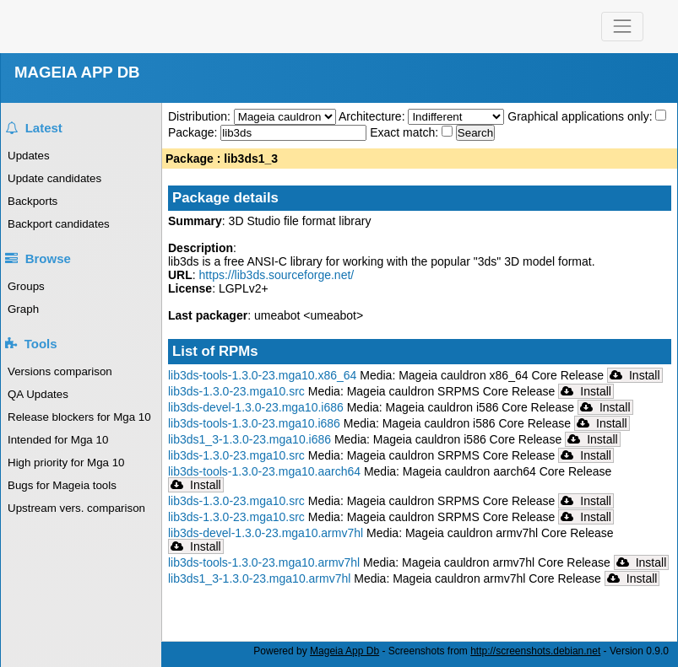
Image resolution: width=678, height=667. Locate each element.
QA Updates (38, 394)
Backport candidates (59, 224)
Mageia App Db (344, 651)
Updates (29, 155)
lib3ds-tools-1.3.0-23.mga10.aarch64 (264, 471)
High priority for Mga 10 (66, 462)
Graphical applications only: (579, 116)
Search (475, 132)
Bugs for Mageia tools (62, 485)
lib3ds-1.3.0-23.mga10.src (236, 391)
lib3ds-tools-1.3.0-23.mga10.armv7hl (264, 562)
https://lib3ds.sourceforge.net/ (277, 275)
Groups (26, 286)
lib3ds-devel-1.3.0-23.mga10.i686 (256, 407)
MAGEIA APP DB (77, 72)
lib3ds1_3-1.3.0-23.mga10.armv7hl (259, 578)
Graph (23, 309)
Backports (32, 201)
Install (635, 375)
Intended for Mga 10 (58, 439)
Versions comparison (60, 371)
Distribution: (201, 116)
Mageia (91, 26)
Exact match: (406, 132)
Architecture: (373, 116)
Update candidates (54, 178)
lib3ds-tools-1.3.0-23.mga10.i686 (254, 423)
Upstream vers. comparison (76, 508)
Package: (194, 132)
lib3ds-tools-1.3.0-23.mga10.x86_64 (262, 375)
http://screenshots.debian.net (535, 651)
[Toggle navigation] (622, 26)
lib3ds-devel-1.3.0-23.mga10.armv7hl (265, 533)
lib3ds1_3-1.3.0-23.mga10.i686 (249, 439)
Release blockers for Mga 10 (79, 417)
